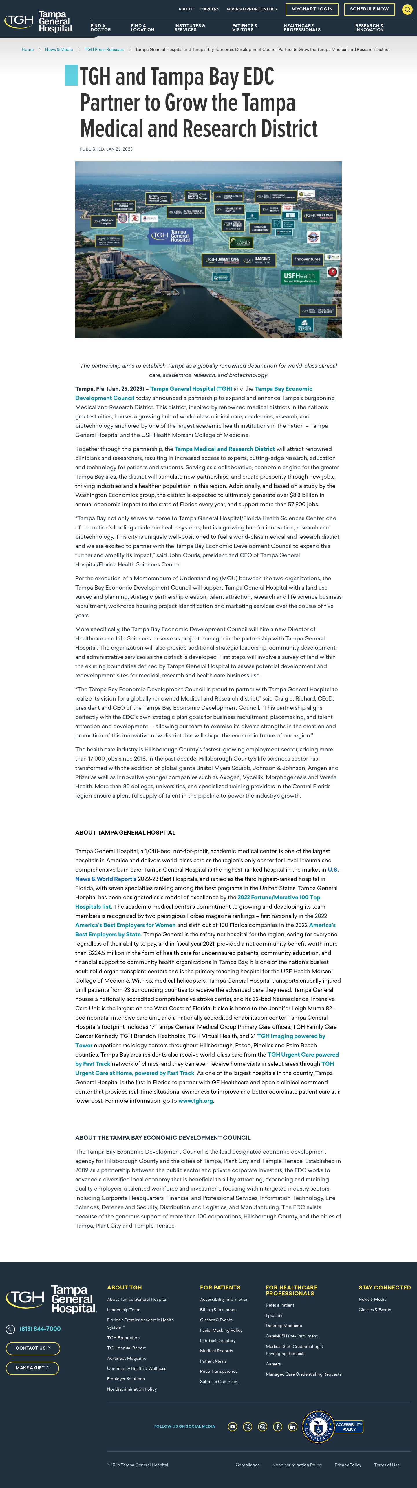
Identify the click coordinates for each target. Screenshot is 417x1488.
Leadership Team (123, 1310)
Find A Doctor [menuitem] (101, 28)
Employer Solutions (126, 1379)
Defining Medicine (284, 1326)
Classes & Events (216, 1320)
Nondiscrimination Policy (132, 1389)
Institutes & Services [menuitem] (190, 28)
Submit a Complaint (219, 1382)
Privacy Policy (348, 1465)
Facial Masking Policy (221, 1330)
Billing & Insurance (218, 1310)
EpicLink (274, 1316)
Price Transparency (218, 1372)
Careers (210, 9)
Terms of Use (387, 1465)
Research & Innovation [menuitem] (369, 28)
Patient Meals (213, 1361)
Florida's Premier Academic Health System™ (140, 1324)
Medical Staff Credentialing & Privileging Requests (294, 1351)
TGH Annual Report (126, 1348)
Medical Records (216, 1351)
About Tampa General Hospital (137, 1300)
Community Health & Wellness (136, 1369)
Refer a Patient (280, 1305)
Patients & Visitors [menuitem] (245, 28)
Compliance (248, 1465)
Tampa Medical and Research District (225, 449)
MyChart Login (312, 9)
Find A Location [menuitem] (142, 28)
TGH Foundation (123, 1338)
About (185, 9)
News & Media (373, 1300)
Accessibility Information (224, 1300)
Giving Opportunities (252, 9)
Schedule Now (369, 9)
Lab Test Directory (217, 1341)
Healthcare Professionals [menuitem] (302, 28)
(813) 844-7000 (40, 1329)
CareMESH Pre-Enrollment (292, 1336)
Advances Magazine (126, 1359)
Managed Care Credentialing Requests (303, 1374)
